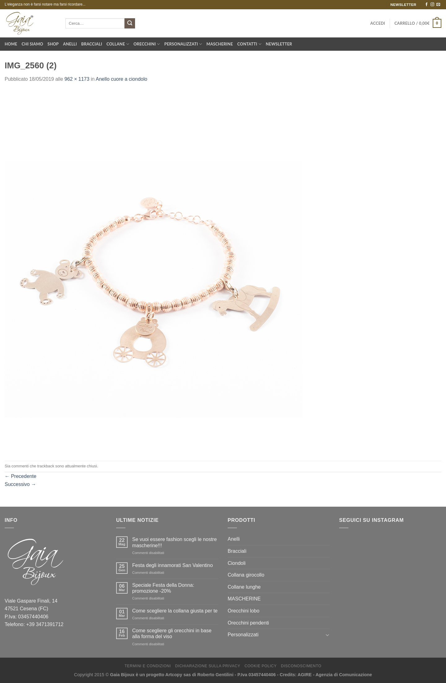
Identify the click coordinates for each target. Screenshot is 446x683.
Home (11, 43)
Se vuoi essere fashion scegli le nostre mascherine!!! (174, 542)
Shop (53, 43)
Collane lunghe (244, 587)
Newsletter (279, 43)
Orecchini (146, 44)
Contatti (249, 44)
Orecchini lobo (243, 610)
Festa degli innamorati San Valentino (172, 565)
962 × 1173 (77, 79)
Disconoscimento (301, 666)
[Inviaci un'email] (438, 4)
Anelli (70, 43)
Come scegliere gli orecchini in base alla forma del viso (172, 633)
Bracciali (91, 43)
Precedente (20, 476)
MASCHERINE (244, 598)
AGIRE (305, 674)
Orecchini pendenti (248, 622)
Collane (118, 44)
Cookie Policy (260, 666)
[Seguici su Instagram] (432, 4)
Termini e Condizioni (148, 666)
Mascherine (220, 43)
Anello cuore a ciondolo (121, 79)
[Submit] (130, 23)
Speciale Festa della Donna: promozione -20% (163, 588)
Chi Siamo (32, 43)
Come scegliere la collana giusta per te (175, 610)
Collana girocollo (246, 575)
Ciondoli (237, 563)
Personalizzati (183, 44)
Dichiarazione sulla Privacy (207, 666)
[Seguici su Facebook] (426, 4)
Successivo (20, 484)
